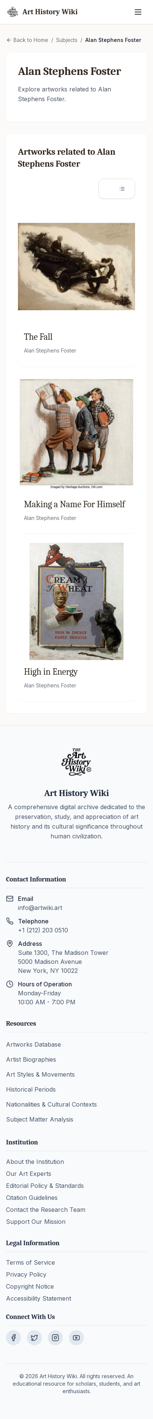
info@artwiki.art (40, 907)
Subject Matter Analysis (39, 1119)
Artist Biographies (31, 1059)
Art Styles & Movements (40, 1074)
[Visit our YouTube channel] (76, 1337)
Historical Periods (31, 1089)
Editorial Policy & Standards (45, 1185)
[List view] (125, 189)
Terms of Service (30, 1262)
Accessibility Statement (38, 1298)
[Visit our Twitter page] (34, 1337)
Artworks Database (33, 1044)
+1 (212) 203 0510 (43, 930)
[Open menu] (139, 12)
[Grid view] (108, 189)
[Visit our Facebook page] (13, 1337)
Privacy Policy (26, 1274)
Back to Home (27, 40)
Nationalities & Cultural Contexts (51, 1104)
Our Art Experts (28, 1173)
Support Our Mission (35, 1221)
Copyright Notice (30, 1286)
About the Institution (35, 1161)
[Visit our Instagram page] (55, 1337)
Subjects (66, 40)
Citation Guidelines (32, 1197)
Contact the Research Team (45, 1209)
